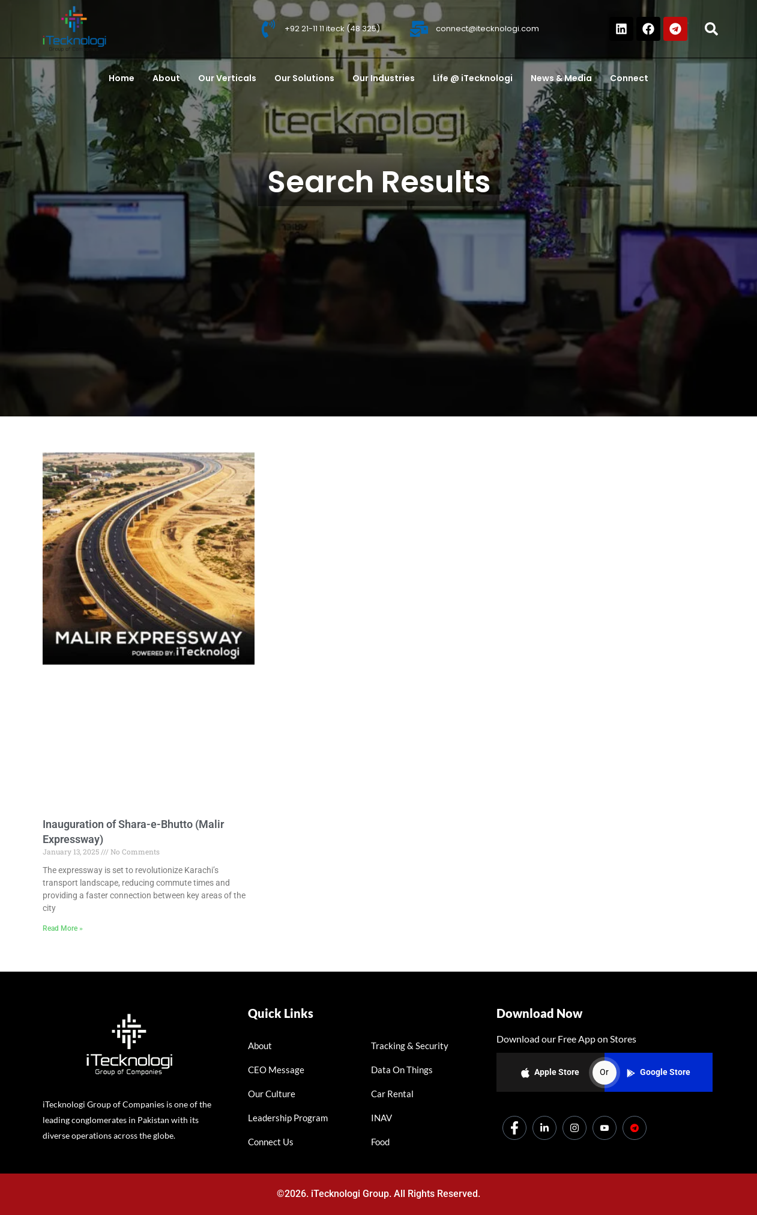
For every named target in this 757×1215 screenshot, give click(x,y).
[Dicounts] (635, 1128)
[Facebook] (514, 1128)
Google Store (658, 1072)
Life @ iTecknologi (473, 78)
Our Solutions (304, 78)
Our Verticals (227, 78)
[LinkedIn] (544, 1128)
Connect (629, 78)
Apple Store (550, 1073)
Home (121, 78)
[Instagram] (574, 1128)
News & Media (561, 78)
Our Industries (383, 78)
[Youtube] (605, 1128)
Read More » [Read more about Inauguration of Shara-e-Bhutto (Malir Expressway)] (63, 928)
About (166, 78)
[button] (711, 29)
